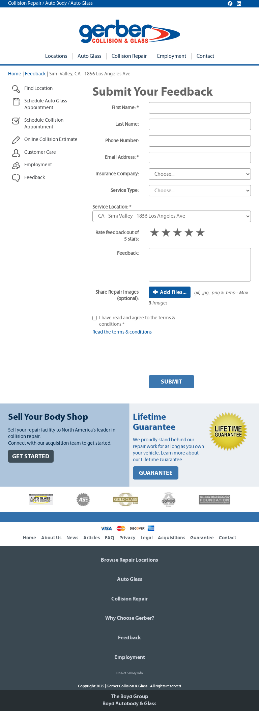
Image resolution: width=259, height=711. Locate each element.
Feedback (35, 73)
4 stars (189, 233)
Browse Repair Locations (129, 560)
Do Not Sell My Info (129, 673)
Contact (205, 56)
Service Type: (125, 190)
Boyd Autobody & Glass (129, 704)
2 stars (166, 233)
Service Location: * (111, 207)
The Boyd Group (129, 696)
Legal (147, 538)
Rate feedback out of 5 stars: (117, 236)
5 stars (200, 233)
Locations (56, 56)
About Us (51, 538)
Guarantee (202, 538)
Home (14, 73)
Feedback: (128, 253)
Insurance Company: (117, 173)
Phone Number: (122, 140)
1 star (154, 233)
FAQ (109, 538)
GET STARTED (31, 456)
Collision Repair (129, 56)
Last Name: (127, 124)
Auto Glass (89, 56)
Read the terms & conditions (122, 332)
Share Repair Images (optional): (117, 295)
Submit (171, 381)
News (72, 538)
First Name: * (125, 107)
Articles (91, 538)
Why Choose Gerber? (129, 618)
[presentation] (200, 357)
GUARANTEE (156, 472)
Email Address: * (122, 157)
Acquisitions (171, 538)
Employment (171, 56)
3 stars (177, 233)
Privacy (127, 538)
